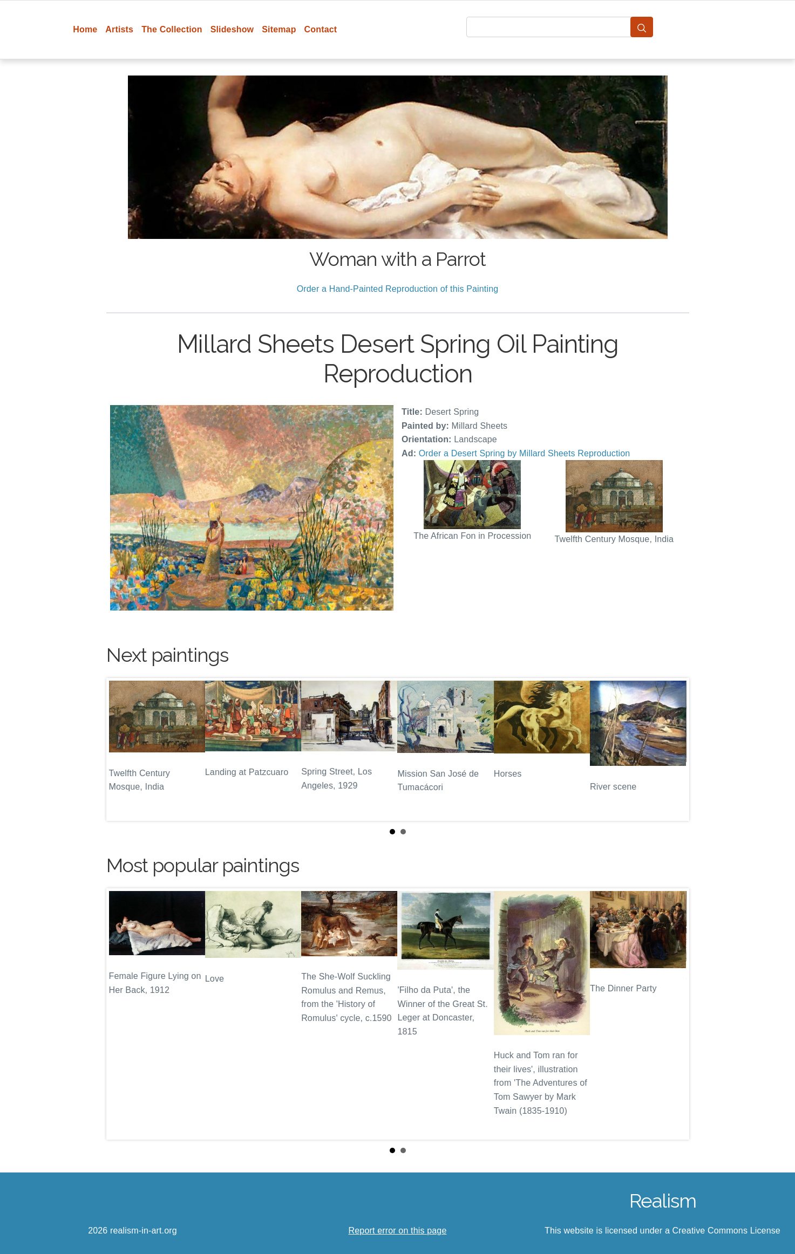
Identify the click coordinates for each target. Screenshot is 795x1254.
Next (672, 749)
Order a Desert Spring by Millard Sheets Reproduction (524, 453)
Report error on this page (398, 1230)
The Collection (171, 29)
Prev (123, 749)
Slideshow (232, 29)
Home (85, 29)
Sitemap (279, 29)
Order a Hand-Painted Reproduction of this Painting (398, 288)
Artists (119, 29)
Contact (320, 29)
